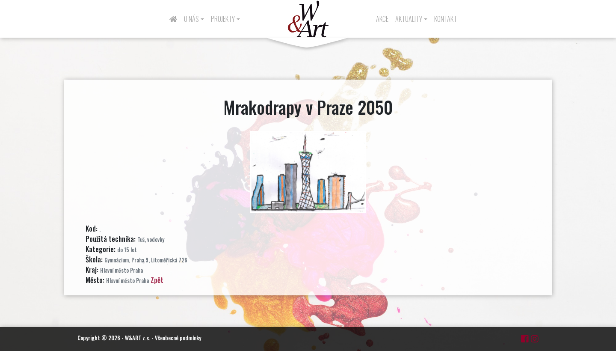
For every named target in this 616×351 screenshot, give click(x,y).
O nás (191, 19)
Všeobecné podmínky (178, 337)
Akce (382, 19)
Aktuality (408, 19)
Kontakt (445, 19)
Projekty (223, 19)
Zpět (157, 280)
